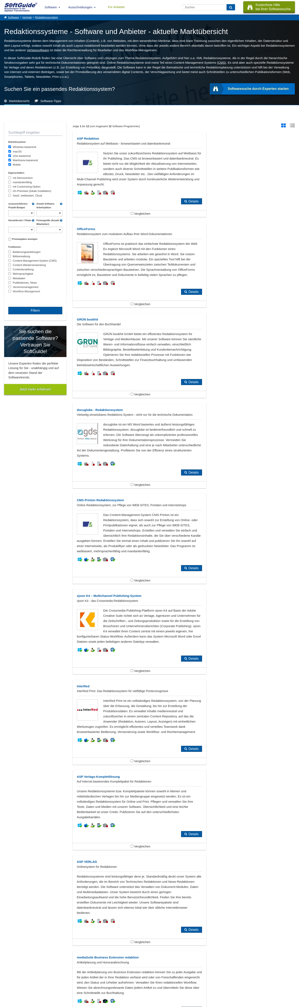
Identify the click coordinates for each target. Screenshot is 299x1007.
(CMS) (221, 62)
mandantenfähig (22, 182)
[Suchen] (231, 7)
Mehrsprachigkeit (23, 273)
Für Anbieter (116, 7)
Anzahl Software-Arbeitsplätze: (45, 205)
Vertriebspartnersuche (87, 978)
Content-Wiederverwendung (29, 265)
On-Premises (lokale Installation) (32, 191)
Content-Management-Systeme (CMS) (37, 822)
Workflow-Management (26, 291)
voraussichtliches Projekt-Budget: (18, 205)
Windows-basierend (24, 147)
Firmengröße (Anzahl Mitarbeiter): (47, 222)
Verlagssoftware (38, 50)
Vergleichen (128, 224)
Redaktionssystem (46, 17)
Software (51, 7)
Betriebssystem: (17, 142)
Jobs (7, 982)
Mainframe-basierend (25, 160)
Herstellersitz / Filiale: (20, 220)
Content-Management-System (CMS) (35, 260)
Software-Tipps (50, 101)
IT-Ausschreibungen (86, 973)
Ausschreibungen (80, 7)
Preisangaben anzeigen (24, 239)
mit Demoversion (23, 177)
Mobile (17, 164)
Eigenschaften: (16, 173)
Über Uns (9, 973)
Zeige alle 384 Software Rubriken (149, 840)
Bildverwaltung (21, 256)
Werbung (44, 978)
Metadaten (19, 278)
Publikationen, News (25, 282)
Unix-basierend (22, 155)
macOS (17, 151)
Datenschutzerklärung (167, 1003)
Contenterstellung (23, 269)
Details (168, 211)
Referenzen (10, 978)
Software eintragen (49, 973)
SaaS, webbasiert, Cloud (27, 195)
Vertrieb (27, 17)
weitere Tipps (149, 934)
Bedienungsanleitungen (27, 252)
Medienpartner (47, 982)
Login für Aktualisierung (52, 987)
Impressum (10, 987)
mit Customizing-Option (26, 186)
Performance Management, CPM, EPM (132, 822)
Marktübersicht (19, 101)
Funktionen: (14, 247)
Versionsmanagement (26, 287)
